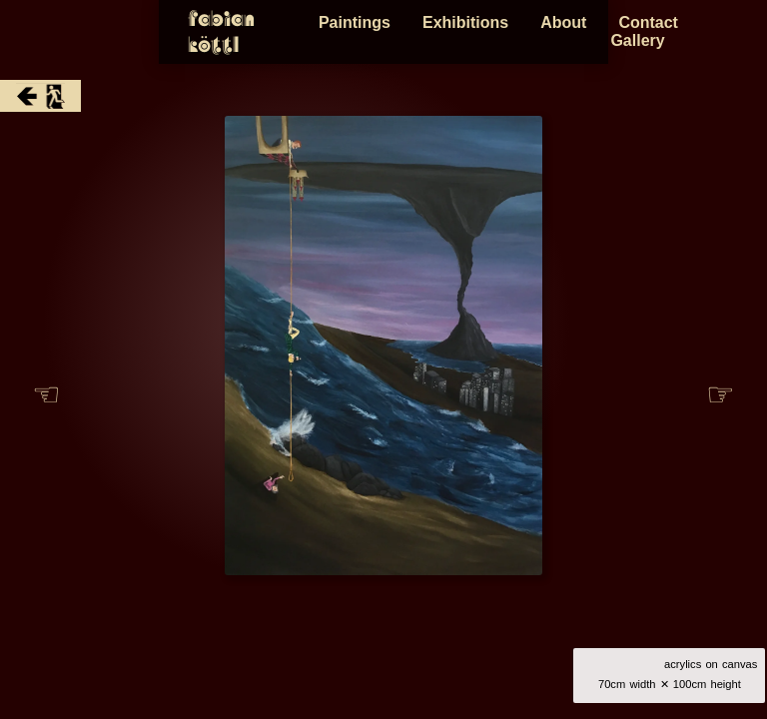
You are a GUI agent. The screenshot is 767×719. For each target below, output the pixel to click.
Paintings (359, 31)
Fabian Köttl (95, 32)
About (569, 31)
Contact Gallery (683, 31)
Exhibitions (470, 31)
